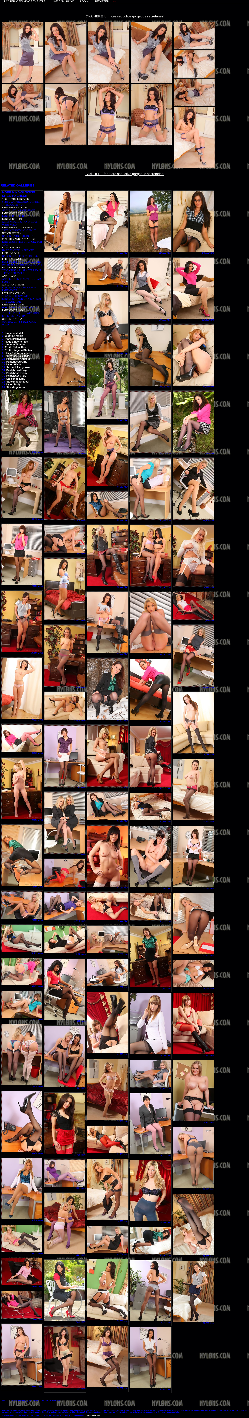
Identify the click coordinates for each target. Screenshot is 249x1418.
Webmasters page (93, 1415)
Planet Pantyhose (15, 338)
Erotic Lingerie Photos (18, 350)
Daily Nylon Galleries (17, 353)
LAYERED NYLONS (13, 293)
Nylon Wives (13, 364)
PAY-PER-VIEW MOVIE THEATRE (24, 1)
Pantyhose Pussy (16, 373)
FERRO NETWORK (13, 259)
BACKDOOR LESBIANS (15, 267)
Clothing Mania (14, 336)
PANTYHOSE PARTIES (14, 207)
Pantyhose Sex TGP (17, 356)
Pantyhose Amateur (18, 358)
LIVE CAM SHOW (63, 1)
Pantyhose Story (16, 376)
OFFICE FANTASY (12, 319)
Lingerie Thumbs (15, 344)
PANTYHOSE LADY (13, 310)
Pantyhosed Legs (16, 370)
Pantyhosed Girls (16, 361)
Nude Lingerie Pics (16, 341)
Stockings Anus (15, 387)
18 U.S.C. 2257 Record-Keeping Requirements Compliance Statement (30, 1400)
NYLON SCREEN (11, 233)
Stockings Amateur (17, 381)
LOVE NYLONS (11, 247)
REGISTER (102, 1)
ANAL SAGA (9, 276)
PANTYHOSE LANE (13, 304)
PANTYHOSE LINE (12, 219)
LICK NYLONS (10, 253)
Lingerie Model (14, 333)
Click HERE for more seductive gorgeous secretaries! (124, 16)
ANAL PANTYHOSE (13, 284)
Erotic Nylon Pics (15, 347)
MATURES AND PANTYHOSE (18, 239)
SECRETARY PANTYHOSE (17, 199)
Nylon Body (13, 384)
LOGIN (84, 1)
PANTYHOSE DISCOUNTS (17, 227)
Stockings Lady (15, 378)
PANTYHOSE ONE (12, 213)
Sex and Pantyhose (18, 367)
